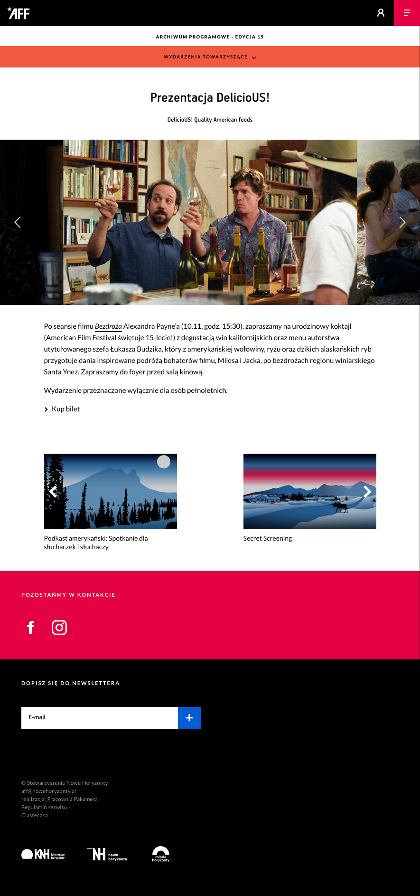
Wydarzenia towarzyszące (206, 57)
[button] (402, 222)
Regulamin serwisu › (45, 807)
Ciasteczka (34, 815)
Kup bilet (66, 409)
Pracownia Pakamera (72, 799)
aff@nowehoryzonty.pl (48, 791)
